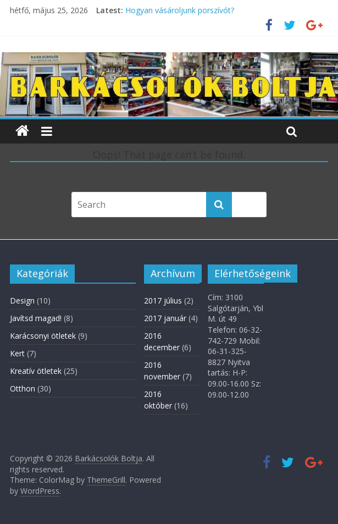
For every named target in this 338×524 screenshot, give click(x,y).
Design (22, 300)
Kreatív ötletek (36, 371)
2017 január (165, 318)
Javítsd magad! (36, 318)
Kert (17, 353)
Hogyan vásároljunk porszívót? (179, 10)
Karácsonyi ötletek (43, 335)
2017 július (163, 300)
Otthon (22, 388)
